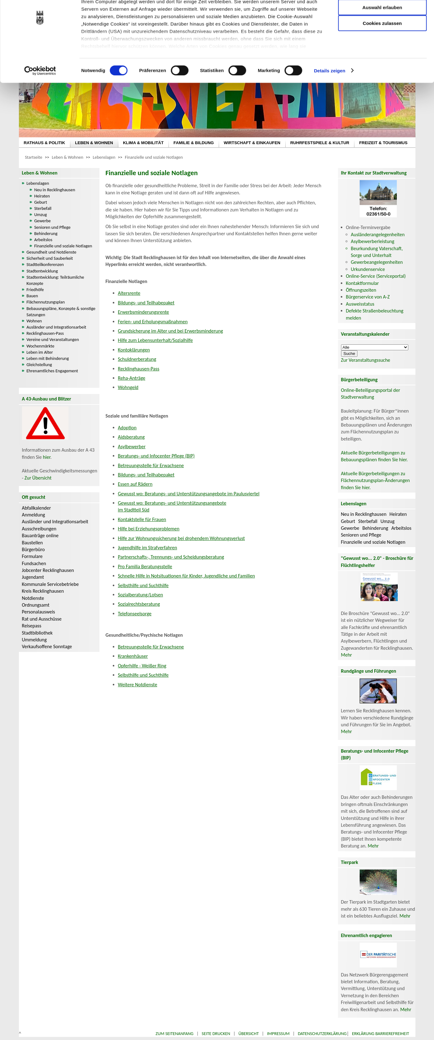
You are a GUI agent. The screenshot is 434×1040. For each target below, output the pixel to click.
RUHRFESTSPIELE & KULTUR (319, 142)
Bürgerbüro (33, 549)
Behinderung (46, 233)
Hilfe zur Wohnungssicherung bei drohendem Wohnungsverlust (181, 538)
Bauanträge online (40, 535)
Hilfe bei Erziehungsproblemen (149, 529)
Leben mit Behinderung (48, 358)
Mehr (346, 655)
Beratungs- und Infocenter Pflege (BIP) (156, 456)
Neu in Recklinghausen (54, 190)
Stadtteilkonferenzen (45, 264)
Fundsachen (34, 563)
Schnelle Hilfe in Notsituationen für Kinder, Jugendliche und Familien (186, 576)
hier (46, 457)
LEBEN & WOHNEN (94, 142)
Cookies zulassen (382, 51)
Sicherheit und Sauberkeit (50, 258)
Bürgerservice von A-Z (368, 297)
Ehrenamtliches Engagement (52, 371)
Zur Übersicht (37, 478)
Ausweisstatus (360, 304)
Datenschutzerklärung (322, 1033)
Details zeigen (329, 99)
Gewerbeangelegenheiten (377, 262)
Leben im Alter (40, 352)
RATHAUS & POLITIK (44, 142)
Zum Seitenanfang (174, 1033)
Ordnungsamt (36, 605)
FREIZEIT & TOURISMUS (383, 142)
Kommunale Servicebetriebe (50, 584)
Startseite (33, 157)
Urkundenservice (368, 269)
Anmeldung (33, 515)
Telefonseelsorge (134, 614)
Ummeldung (34, 640)
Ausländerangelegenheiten (378, 234)
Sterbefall (43, 208)
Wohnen (34, 321)
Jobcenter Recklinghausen (48, 570)
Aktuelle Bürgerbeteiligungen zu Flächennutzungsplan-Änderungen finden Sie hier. (375, 480)
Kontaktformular (362, 283)
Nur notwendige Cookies (382, 17)
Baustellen (32, 543)
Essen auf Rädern (135, 484)
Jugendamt (33, 577)
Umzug (40, 214)
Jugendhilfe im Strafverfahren (147, 548)
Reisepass (32, 626)
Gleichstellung (39, 364)
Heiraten (42, 196)
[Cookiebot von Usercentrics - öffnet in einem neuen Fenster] (40, 99)
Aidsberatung (131, 437)
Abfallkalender (36, 508)
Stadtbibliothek (37, 633)
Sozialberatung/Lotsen (140, 595)
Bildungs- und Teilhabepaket (146, 303)
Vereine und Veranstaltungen (53, 339)
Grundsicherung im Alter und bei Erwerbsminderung (170, 331)
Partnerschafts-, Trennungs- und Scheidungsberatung (171, 557)
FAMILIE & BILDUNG (193, 142)
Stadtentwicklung (42, 271)
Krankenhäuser (133, 656)
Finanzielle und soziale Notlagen (154, 157)
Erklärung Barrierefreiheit (380, 1033)
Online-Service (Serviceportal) (376, 276)
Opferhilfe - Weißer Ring (142, 666)
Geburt (40, 202)
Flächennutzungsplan (46, 302)
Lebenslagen (104, 157)
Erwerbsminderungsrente (143, 312)
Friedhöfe (35, 289)
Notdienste (33, 598)
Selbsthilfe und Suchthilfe (143, 585)
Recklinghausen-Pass (45, 333)
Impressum (278, 1033)
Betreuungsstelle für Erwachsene (151, 465)
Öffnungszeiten (361, 290)
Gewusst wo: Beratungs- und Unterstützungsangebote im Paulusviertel (189, 494)
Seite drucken (216, 1033)
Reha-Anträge (131, 378)
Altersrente (129, 293)
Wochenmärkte (41, 346)
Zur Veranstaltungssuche (365, 360)
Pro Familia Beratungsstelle (145, 566)
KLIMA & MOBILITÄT (143, 142)
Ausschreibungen (39, 529)
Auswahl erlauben (382, 35)
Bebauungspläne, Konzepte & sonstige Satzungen (61, 311)
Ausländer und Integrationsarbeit (56, 327)
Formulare (32, 556)
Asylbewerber (132, 446)
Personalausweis (38, 612)
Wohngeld (128, 387)
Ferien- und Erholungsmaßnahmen (153, 322)
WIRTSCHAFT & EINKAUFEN (252, 142)
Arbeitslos (43, 239)
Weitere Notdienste (137, 685)
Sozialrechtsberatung (139, 604)
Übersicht (249, 1033)
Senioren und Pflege (52, 227)
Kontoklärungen (134, 350)
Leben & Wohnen (67, 157)
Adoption (127, 428)
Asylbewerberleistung (372, 241)
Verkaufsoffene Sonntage (47, 646)
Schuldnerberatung (137, 359)
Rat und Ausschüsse (42, 619)
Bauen (32, 296)
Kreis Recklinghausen (43, 591)
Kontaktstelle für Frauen (142, 519)
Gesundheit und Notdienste (52, 252)
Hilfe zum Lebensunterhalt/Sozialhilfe (155, 340)
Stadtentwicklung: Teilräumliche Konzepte (55, 280)
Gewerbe (42, 220)
